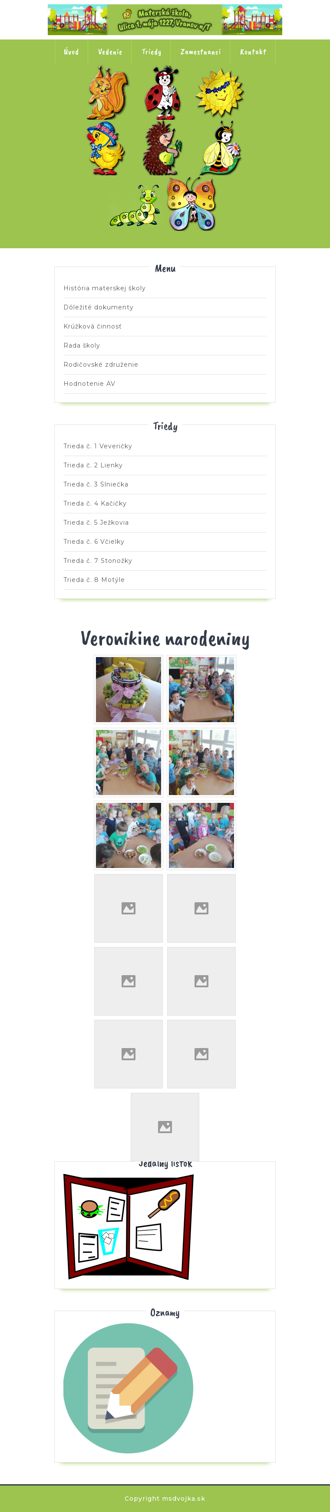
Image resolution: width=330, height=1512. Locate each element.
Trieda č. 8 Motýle (193, 203)
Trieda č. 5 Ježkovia (165, 147)
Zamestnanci (201, 51)
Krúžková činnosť (92, 326)
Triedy (152, 51)
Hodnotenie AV (89, 384)
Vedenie (110, 51)
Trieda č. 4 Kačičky (108, 147)
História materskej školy (104, 288)
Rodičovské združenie (101, 364)
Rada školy (81, 345)
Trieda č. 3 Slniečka (222, 92)
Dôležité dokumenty (98, 307)
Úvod (71, 51)
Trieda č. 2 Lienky (165, 92)
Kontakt (253, 51)
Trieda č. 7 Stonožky (137, 203)
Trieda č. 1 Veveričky (108, 92)
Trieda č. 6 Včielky (222, 147)
